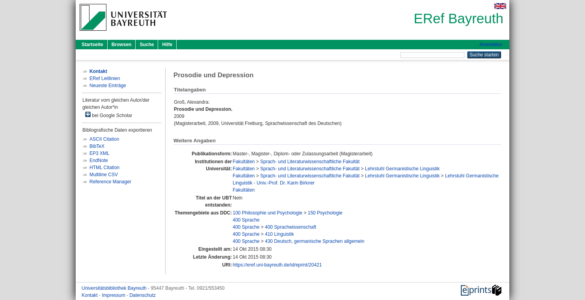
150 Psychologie (325, 213)
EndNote (98, 160)
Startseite (92, 44)
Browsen (122, 44)
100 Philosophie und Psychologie (267, 213)
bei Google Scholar (108, 115)
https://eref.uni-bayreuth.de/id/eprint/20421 (277, 265)
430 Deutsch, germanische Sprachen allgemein (314, 241)
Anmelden (490, 44)
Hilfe (167, 44)
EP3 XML (99, 153)
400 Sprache (246, 220)
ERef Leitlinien (104, 78)
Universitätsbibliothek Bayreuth (115, 288)
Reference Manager (110, 181)
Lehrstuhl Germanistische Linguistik (402, 168)
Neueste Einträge (107, 85)
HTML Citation (104, 167)
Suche (147, 44)
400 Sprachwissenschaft (290, 227)
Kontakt (90, 295)
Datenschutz (142, 295)
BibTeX (96, 146)
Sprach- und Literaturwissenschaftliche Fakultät (310, 161)
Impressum (114, 295)
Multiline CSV (103, 174)
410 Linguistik (279, 234)
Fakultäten (244, 161)
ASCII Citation (104, 139)
